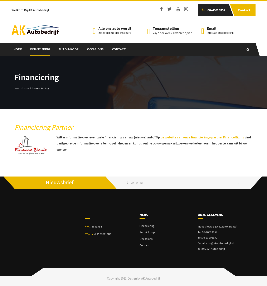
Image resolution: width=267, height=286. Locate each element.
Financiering (40, 49)
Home (18, 49)
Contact (119, 49)
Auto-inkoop (147, 232)
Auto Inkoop (68, 49)
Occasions (95, 49)
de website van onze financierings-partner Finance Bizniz (202, 137)
